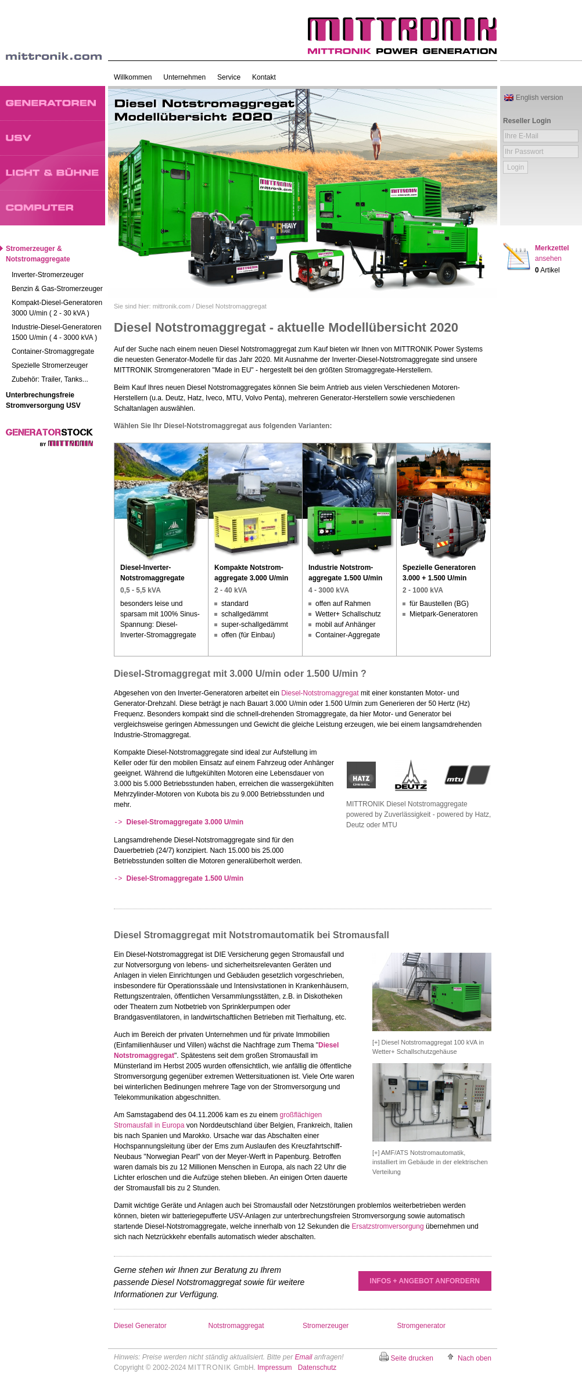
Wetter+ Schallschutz (348, 614)
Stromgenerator (421, 1326)
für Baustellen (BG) (439, 604)
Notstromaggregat (236, 1326)
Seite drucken (412, 1358)
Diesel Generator (140, 1326)
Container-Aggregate (347, 635)
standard (235, 604)
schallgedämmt (244, 614)
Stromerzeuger (326, 1326)
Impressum (274, 1367)
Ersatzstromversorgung (388, 1226)
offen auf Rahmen (343, 604)
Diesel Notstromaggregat (231, 306)
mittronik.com (172, 306)
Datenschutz (317, 1367)
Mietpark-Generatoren (443, 614)
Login (515, 167)
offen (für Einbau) (248, 635)
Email (303, 1357)
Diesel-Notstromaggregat (319, 693)
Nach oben (474, 1358)
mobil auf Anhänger (345, 624)
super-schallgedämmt (254, 624)
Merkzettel (552, 253)
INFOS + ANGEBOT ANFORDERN (425, 1281)
